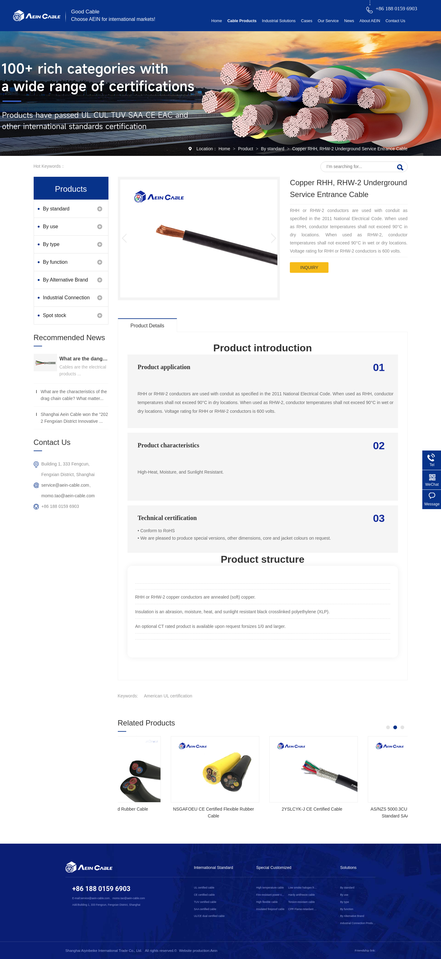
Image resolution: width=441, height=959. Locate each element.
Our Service (328, 20)
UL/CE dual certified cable (209, 916)
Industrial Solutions (278, 20)
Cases (306, 20)
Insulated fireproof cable (270, 909)
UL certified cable (204, 887)
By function (55, 262)
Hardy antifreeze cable (301, 894)
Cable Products (241, 20)
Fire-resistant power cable (271, 894)
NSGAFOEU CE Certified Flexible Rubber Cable (259, 812)
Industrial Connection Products (66, 300)
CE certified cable (204, 894)
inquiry (309, 267)
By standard (273, 148)
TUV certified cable (205, 902)
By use (50, 226)
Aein (214, 950)
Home (216, 20)
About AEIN (370, 20)
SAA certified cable (205, 909)
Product (246, 148)
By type (51, 244)
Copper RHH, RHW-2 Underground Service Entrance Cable (349, 148)
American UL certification (168, 695)
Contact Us (395, 20)
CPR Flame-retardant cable (303, 909)
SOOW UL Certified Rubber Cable (160, 809)
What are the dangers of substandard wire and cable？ (84, 358)
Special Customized (273, 867)
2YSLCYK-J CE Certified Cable (357, 809)
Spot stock (54, 315)
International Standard (213, 867)
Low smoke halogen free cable (303, 887)
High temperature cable (270, 887)
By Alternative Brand (65, 279)
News (349, 20)
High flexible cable (267, 902)
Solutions (348, 867)
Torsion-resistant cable (301, 902)
